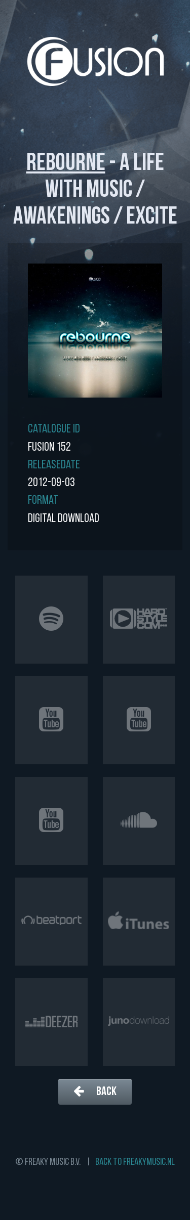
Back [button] (95, 1091)
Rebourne (65, 164)
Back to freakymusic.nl (135, 1162)
